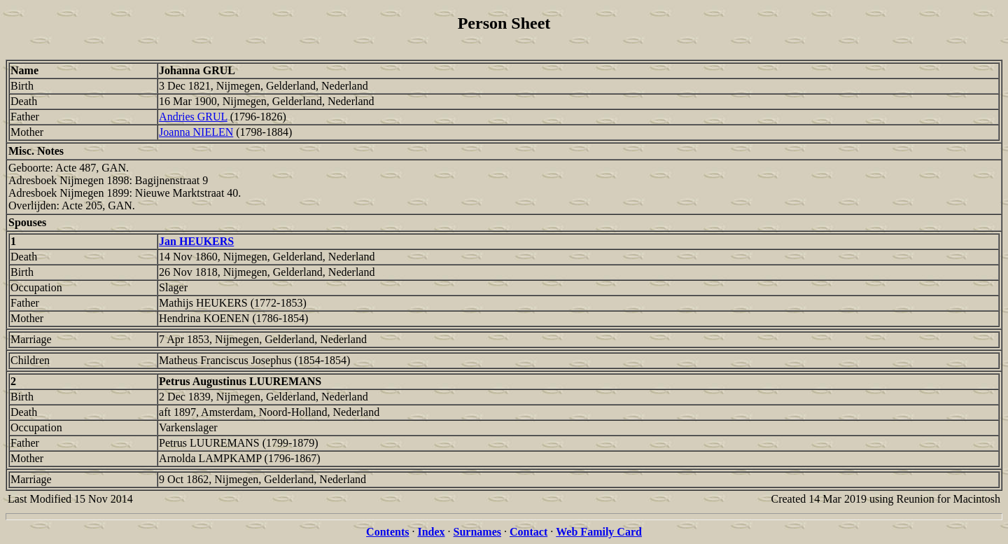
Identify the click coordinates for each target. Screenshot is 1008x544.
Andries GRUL (193, 117)
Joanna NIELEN (196, 132)
